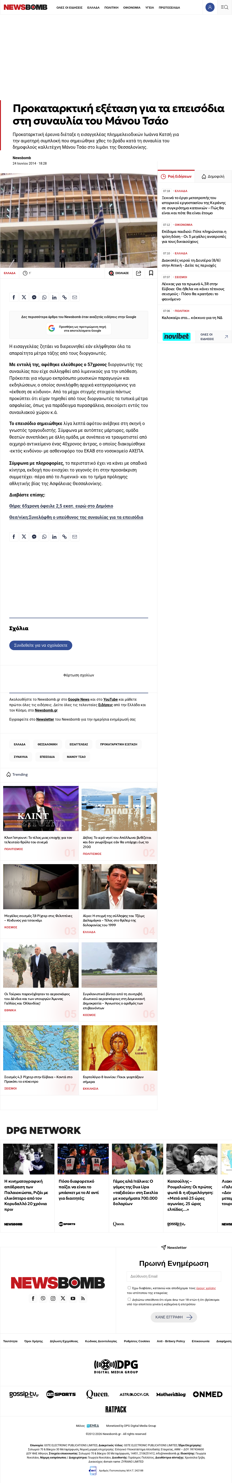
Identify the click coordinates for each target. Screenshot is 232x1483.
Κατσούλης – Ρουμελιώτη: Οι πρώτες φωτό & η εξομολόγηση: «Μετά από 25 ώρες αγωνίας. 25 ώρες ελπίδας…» (190, 1195)
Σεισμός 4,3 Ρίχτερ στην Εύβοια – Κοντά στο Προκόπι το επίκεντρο (38, 1079)
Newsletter (45, 719)
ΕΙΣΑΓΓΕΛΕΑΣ (79, 744)
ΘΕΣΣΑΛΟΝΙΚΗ (47, 744)
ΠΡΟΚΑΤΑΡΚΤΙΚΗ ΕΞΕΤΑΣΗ (118, 744)
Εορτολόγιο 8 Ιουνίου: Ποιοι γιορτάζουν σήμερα (113, 1079)
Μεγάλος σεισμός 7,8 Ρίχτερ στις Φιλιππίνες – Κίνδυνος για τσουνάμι (38, 918)
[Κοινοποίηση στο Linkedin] (54, 297)
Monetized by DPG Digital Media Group (131, 1425)
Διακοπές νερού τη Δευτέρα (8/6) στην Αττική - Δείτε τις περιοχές (191, 263)
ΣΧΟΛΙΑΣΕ (119, 273)
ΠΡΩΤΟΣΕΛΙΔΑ (169, 7)
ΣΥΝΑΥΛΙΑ (21, 757)
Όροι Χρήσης (33, 1341)
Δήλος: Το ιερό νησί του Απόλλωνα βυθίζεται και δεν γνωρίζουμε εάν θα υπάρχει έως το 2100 (117, 842)
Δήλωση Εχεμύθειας (64, 1341)
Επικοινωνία (201, 1341)
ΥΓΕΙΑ (149, 7)
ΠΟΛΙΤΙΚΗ (111, 7)
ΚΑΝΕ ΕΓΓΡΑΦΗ (173, 1317)
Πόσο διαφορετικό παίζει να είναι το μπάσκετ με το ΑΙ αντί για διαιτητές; (79, 1190)
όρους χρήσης (206, 1288)
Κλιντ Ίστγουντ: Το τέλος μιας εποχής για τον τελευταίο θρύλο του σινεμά (38, 839)
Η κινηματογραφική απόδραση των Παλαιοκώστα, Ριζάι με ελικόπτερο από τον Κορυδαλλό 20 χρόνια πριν (26, 1195)
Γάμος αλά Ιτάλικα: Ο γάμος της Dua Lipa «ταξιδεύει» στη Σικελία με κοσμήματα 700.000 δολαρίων (135, 1192)
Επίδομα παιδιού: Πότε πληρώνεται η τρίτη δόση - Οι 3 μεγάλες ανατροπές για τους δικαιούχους (194, 236)
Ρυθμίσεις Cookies (137, 1341)
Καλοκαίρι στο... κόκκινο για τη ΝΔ (192, 317)
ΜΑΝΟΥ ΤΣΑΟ (76, 757)
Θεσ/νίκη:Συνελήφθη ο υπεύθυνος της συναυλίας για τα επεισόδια (76, 517)
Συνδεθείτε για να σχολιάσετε (40, 645)
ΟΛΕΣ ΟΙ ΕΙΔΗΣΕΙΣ (69, 7)
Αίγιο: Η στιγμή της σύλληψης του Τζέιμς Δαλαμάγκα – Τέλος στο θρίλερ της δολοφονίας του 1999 (113, 920)
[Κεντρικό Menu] (224, 7)
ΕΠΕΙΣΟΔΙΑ (47, 757)
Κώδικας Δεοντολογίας (101, 1341)
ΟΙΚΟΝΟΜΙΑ (131, 7)
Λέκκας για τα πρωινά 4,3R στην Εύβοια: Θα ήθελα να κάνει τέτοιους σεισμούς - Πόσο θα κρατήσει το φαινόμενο (193, 291)
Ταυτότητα (10, 1341)
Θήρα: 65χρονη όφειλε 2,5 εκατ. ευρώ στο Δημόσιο (61, 506)
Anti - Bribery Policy (171, 1341)
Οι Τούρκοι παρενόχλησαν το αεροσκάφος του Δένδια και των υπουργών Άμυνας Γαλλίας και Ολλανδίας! (37, 998)
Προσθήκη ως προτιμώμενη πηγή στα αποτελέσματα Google (77, 329)
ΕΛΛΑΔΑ (93, 7)
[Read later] (151, 273)
